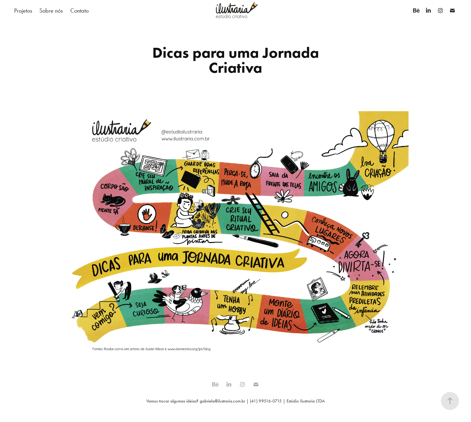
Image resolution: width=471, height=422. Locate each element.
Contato (79, 10)
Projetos (23, 10)
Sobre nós (51, 10)
